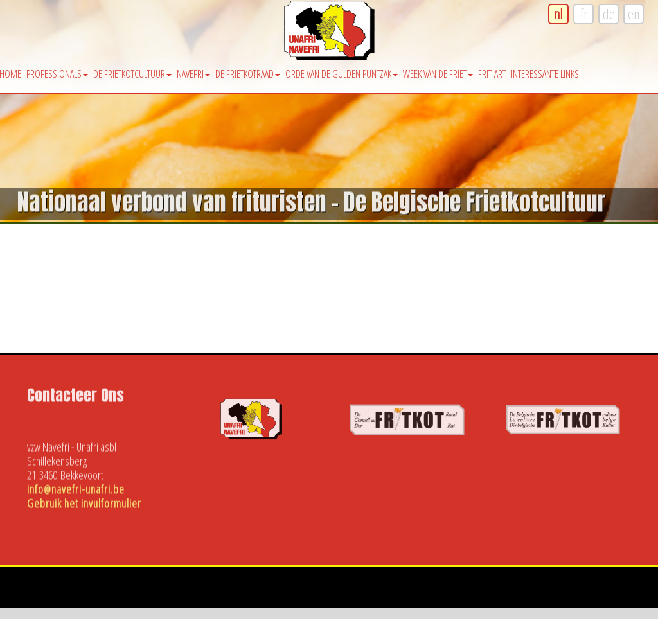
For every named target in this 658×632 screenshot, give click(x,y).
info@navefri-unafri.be (76, 490)
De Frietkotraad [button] (247, 74)
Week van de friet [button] (438, 74)
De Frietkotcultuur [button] (132, 74)
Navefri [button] (193, 74)
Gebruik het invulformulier (84, 505)
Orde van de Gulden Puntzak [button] (341, 74)
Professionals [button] (57, 74)
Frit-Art (492, 74)
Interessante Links (545, 74)
